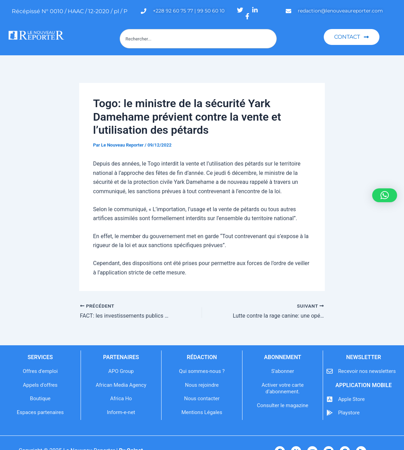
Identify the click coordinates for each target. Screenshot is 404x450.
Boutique (40, 398)
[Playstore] (330, 413)
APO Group (121, 371)
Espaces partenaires (40, 412)
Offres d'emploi (40, 371)
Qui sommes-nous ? (201, 371)
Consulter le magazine (282, 405)
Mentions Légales (201, 412)
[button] (384, 195)
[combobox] (198, 38)
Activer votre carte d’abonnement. (282, 388)
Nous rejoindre (202, 385)
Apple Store (351, 399)
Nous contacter (202, 398)
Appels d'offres (40, 385)
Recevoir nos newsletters (367, 371)
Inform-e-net (121, 412)
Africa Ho (121, 398)
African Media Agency (121, 385)
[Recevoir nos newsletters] (330, 371)
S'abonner (282, 371)
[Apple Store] (330, 399)
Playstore (348, 413)
